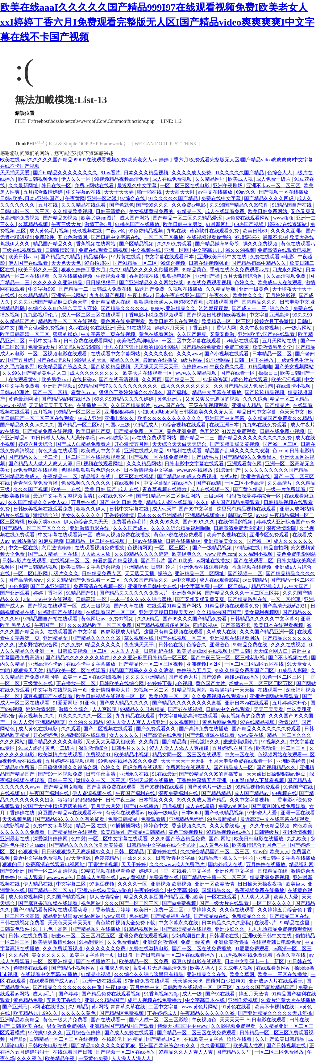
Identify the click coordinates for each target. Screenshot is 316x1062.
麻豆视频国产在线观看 (48, 696)
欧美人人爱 (286, 896)
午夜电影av (140, 295)
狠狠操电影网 (177, 276)
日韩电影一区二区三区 (25, 211)
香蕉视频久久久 (189, 825)
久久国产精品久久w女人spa (38, 502)
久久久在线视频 (289, 644)
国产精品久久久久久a (124, 308)
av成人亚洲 (89, 418)
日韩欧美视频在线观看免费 (43, 508)
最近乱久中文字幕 (137, 185)
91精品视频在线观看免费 (232, 605)
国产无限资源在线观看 (210, 735)
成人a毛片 (44, 993)
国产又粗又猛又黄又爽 (200, 599)
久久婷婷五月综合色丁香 (285, 909)
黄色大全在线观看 (58, 450)
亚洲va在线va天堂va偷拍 (104, 890)
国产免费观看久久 (156, 728)
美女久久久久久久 (81, 515)
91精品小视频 (96, 974)
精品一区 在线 (92, 825)
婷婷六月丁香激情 (274, 321)
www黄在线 (251, 735)
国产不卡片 (153, 560)
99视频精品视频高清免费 (122, 179)
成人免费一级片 (274, 179)
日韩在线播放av (183, 541)
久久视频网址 (184, 722)
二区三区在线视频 (134, 476)
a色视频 (184, 683)
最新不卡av (275, 237)
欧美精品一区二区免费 (144, 961)
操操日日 (268, 373)
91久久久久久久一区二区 (85, 715)
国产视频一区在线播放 (284, 192)
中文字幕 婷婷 (183, 890)
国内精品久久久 (259, 302)
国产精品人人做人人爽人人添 (41, 463)
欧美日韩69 (255, 230)
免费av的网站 (233, 806)
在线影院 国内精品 (123, 1039)
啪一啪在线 (150, 192)
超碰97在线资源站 (287, 224)
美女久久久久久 (49, 955)
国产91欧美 (180, 560)
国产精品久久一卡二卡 (33, 457)
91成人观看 (31, 877)
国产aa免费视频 (179, 903)
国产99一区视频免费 (61, 774)
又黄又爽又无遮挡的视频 (213, 399)
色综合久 (196, 644)
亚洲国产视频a (59, 386)
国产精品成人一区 (234, 767)
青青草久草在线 (128, 1006)
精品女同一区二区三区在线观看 (187, 754)
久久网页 (152, 379)
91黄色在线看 (236, 1006)
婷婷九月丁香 (154, 871)
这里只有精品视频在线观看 (247, 508)
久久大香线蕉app (228, 825)
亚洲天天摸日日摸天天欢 (166, 612)
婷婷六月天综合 (36, 444)
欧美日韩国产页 (94, 431)
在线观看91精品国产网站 (174, 605)
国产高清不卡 (236, 625)
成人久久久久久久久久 (95, 373)
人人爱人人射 (125, 651)
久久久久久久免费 (106, 948)
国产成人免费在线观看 (129, 1032)
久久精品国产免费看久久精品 (280, 418)
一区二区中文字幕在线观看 (192, 340)
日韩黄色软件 (15, 929)
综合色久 (280, 308)
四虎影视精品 (15, 825)
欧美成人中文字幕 (101, 450)
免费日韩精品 (123, 819)
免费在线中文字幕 (221, 198)
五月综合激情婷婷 (43, 192)
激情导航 (288, 722)
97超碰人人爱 (262, 812)
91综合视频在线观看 (184, 424)
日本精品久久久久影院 (227, 922)
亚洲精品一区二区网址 (200, 573)
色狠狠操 (28, 851)
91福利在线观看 (185, 450)
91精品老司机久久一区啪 (226, 858)
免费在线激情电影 (149, 948)
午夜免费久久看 (227, 366)
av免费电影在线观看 (36, 470)
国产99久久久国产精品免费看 (195, 618)
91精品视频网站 (190, 690)
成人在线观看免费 (225, 211)
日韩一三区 (61, 780)
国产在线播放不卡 (96, 961)
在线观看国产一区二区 (111, 612)
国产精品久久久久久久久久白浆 (68, 987)
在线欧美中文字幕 (204, 1039)
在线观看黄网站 (274, 968)
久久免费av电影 (189, 205)
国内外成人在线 (226, 864)
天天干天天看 (269, 709)
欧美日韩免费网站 (268, 211)
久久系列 (18, 955)
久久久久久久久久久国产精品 (277, 470)
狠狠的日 (12, 864)
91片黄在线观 (126, 256)
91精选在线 (248, 547)
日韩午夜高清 (101, 774)
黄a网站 (99, 1006)
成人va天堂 (164, 508)
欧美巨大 (296, 883)
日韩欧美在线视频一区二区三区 (198, 987)
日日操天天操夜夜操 (260, 883)
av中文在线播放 (216, 192)
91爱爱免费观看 (239, 431)
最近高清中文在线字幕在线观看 (275, 819)
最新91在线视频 (135, 327)
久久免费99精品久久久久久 (91, 644)
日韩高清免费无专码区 (239, 528)
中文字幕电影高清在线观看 (188, 715)
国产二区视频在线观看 (108, 728)
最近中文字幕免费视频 (38, 858)
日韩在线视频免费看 (23, 922)
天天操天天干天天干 (157, 366)
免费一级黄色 (196, 942)
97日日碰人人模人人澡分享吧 (63, 437)
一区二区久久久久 (272, 903)
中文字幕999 (42, 289)
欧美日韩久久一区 (38, 269)
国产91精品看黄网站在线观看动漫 (51, 909)
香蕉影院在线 (144, 276)
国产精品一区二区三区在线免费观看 (197, 1032)
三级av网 (214, 496)
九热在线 (176, 230)
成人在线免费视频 (172, 179)
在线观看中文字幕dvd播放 (50, 974)
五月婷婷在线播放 (266, 864)
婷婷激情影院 (41, 709)
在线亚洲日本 (224, 424)
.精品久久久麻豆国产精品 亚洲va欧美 (164, 896)
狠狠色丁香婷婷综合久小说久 (131, 392)
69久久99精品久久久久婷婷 (124, 399)
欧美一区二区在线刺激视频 (93, 677)
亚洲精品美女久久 (224, 541)
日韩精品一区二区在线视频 (95, 541)
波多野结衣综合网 (38, 644)
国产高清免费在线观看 (112, 786)
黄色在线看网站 (157, 334)
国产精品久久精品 (60, 256)
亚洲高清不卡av (46, 664)
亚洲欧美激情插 (231, 942)
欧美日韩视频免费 (38, 179)
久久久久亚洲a (287, 230)
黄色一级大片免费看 (66, 1019)
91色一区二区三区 (282, 677)
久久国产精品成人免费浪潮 (244, 386)
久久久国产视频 (31, 489)
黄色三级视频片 (186, 832)
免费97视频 (122, 618)
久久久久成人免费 (192, 172)
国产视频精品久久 (276, 767)
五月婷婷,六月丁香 (233, 748)
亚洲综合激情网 (160, 942)
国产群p (17, 1039)
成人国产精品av (252, 793)
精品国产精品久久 (53, 243)
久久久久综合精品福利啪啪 (181, 528)
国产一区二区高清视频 (53, 871)
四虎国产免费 (150, 289)
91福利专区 (92, 942)
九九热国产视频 (107, 295)
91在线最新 (164, 774)
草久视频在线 (139, 638)
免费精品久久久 (250, 916)
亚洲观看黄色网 (245, 463)
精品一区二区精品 (290, 399)
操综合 (165, 573)
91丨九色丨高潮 (51, 929)
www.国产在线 (170, 405)
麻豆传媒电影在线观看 (197, 961)
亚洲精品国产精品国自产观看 (122, 1026)
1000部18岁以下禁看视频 (257, 780)
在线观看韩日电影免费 (277, 942)
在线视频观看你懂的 (209, 237)
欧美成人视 (241, 179)
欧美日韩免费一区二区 (159, 909)
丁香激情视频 (103, 864)
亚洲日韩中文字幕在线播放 (285, 858)
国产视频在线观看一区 (53, 605)
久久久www (189, 353)
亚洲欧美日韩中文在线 (222, 256)
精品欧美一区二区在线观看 (68, 321)
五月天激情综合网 (243, 276)
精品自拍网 (276, 547)
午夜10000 (117, 987)
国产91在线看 (220, 993)
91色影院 (18, 586)
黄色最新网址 (23, 399)
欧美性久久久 (248, 295)
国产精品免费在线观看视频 (111, 993)
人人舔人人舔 (96, 554)
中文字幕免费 (195, 586)
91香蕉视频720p (162, 993)
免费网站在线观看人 (188, 767)
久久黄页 (149, 741)
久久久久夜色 (158, 353)
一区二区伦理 (286, 599)
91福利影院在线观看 (84, 735)
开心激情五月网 (132, 444)
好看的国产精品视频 (116, 560)
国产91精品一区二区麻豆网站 (169, 496)
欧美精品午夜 (60, 1058)
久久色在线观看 (238, 909)
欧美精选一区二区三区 (227, 321)
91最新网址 (219, 224)
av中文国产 (297, 586)
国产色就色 (121, 205)
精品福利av (96, 256)
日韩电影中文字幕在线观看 (194, 463)
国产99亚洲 (13, 871)
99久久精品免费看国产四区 (245, 670)
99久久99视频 (240, 250)
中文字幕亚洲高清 (269, 314)
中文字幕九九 (207, 250)
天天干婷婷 (134, 864)
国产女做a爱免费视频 (42, 327)
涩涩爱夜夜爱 (214, 308)
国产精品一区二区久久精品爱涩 (188, 217)
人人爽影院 (105, 709)
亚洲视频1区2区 (204, 664)
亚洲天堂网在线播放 (152, 780)
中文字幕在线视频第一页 (61, 690)
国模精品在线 (273, 871)
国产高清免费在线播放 (204, 728)
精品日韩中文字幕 (257, 411)
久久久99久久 (165, 521)
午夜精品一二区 (61, 476)
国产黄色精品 (248, 489)
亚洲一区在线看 (298, 812)
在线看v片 (266, 922)
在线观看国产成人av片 (54, 980)
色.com (279, 450)
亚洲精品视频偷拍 (205, 515)
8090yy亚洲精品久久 (174, 308)
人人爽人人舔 (255, 896)
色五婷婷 (209, 431)
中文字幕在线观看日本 (169, 256)
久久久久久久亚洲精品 (58, 282)
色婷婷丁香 (160, 683)
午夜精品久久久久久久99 (208, 1013)
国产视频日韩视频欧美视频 (217, 314)
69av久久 (246, 192)
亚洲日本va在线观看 (247, 702)
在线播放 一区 (93, 405)
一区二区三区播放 (164, 237)
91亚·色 (88, 702)
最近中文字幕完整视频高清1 (64, 496)
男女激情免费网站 (67, 1026)
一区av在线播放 (146, 541)
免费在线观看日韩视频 (103, 250)
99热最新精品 (222, 819)
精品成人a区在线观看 (170, 502)
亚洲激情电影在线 (90, 528)
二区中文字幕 (163, 1006)
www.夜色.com (220, 554)
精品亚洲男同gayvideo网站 (72, 916)
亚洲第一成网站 (69, 295)
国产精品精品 (216, 793)
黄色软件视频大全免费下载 (126, 922)
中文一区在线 (23, 547)
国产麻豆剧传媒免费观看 (279, 806)
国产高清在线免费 (162, 735)
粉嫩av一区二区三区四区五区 (261, 683)
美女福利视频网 (262, 612)
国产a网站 (220, 838)
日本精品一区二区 (272, 353)
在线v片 (229, 476)
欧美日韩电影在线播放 (259, 838)
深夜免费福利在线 (178, 793)
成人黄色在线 (214, 845)
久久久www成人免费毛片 (177, 864)
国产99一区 (259, 541)
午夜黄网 (75, 198)
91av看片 (111, 172)
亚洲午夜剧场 (228, 185)
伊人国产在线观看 (28, 263)
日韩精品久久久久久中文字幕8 (264, 618)
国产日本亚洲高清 (50, 586)
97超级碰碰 (247, 237)
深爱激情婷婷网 (51, 838)
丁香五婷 (198, 327)
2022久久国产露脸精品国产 (265, 987)
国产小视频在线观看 (227, 353)
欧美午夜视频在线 (226, 534)
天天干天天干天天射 (183, 761)
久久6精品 (148, 618)
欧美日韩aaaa (23, 256)
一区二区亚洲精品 (53, 961)
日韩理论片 (164, 567)
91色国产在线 (298, 786)
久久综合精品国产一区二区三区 (215, 851)
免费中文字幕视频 (53, 825)
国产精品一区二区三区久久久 (35, 528)
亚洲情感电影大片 (111, 690)
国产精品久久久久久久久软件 (78, 657)
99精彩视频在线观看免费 (108, 871)
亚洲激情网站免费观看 (274, 696)
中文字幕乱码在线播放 (168, 483)
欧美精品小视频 (132, 754)
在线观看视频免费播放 (100, 547)
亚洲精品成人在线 (111, 302)
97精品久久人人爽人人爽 (186, 1052)
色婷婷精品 (107, 858)
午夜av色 (116, 230)
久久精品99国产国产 (219, 612)
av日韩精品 (255, 580)
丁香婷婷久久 (202, 909)
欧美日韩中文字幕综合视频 (91, 567)
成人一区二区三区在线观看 (91, 314)
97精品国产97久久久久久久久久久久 (118, 386)
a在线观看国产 (222, 302)
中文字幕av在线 (84, 192)
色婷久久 (245, 282)
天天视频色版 (17, 819)
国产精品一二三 (198, 437)
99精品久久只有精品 (143, 709)
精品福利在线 (96, 476)
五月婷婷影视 (281, 295)
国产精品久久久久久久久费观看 (267, 728)
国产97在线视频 (186, 709)
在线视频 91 (13, 793)
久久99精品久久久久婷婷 (142, 554)
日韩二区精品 (129, 851)
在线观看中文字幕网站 (116, 353)
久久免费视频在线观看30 (219, 696)
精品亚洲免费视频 (270, 877)
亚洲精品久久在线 (207, 974)
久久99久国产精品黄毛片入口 (35, 373)
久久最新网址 (23, 185)
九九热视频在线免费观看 (246, 955)
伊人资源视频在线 (92, 793)
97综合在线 (133, 198)
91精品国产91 (81, 593)
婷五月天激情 (254, 993)
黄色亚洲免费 (182, 431)
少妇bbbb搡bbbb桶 (157, 411)
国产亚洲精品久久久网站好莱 (152, 282)
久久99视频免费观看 (233, 1026)
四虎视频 (172, 806)
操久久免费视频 (261, 243)
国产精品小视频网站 (74, 968)
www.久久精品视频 (197, 373)
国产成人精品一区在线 (53, 554)
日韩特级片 (267, 832)
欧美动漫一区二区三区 (281, 748)
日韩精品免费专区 (102, 573)
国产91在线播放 (142, 806)
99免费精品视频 (146, 230)
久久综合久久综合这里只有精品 (149, 974)
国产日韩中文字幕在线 (116, 237)
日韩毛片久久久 (129, 748)
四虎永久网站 (287, 269)
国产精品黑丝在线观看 (73, 832)
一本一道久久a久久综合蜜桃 (141, 599)
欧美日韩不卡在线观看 (174, 321)
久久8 (202, 502)
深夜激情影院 (281, 528)
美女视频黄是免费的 (152, 211)
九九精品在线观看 (135, 715)
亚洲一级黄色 (254, 289)
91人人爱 (23, 722)
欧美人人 (279, 851)
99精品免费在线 (250, 644)
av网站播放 (24, 541)
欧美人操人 (203, 968)
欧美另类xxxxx (44, 521)
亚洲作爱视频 (243, 1000)
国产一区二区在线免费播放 (202, 948)
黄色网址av (93, 618)
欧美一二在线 (66, 489)
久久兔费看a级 (123, 942)
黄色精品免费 (28, 1000)
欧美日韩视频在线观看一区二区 (111, 696)
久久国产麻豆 (192, 334)
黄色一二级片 (60, 748)
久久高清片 (280, 483)
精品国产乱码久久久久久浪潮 (237, 450)
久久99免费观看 (175, 243)
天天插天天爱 (15, 172)
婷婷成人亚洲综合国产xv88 (285, 521)
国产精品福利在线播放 (66, 399)
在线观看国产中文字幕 (73, 631)
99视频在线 (284, 793)
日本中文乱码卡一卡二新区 (255, 961)
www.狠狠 (115, 916)
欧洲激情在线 (255, 476)
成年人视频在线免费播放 (155, 1000)
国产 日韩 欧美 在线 (22, 1026)
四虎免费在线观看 (143, 767)
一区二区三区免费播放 (279, 1052)
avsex (261, 515)
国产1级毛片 (206, 457)
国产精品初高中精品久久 (259, 263)
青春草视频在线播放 (165, 489)
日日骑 (126, 955)
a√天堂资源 (79, 858)
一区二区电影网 (31, 573)
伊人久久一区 (76, 179)
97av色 (260, 851)
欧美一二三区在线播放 (283, 974)
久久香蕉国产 (215, 1045)
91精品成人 (146, 424)
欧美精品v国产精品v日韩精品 (133, 832)
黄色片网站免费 (220, 722)
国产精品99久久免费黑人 (250, 457)
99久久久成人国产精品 (202, 799)
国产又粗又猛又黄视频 (235, 444)
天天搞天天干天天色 (51, 405)
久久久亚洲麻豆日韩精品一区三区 (150, 657)
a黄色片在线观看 (250, 379)
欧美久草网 (243, 974)
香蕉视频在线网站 (96, 243)
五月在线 (48, 205)
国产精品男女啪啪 (64, 786)
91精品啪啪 (259, 366)
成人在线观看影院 (219, 580)
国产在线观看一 (109, 1019)
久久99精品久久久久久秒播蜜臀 (144, 269)
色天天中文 (293, 411)
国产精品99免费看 (201, 347)
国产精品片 (278, 405)
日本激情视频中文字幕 (149, 470)
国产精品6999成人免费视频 (187, 476)
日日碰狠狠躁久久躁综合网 (68, 767)
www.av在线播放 (195, 470)
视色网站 (91, 903)
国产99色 (212, 677)
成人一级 (192, 993)
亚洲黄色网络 (187, 593)
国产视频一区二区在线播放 (126, 1052)
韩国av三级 (118, 424)
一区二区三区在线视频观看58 (94, 457)
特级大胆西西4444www (183, 1026)
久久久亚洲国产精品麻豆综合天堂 (51, 302)
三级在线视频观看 (22, 250)
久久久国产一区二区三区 (132, 903)
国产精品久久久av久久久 (27, 424)
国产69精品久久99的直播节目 (211, 774)
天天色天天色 (66, 263)
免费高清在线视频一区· (99, 586)
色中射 (78, 838)
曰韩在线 (299, 1019)
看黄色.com (84, 392)
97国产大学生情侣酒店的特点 (56, 806)
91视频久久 (274, 741)
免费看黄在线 (164, 877)
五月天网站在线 (280, 340)
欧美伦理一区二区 (169, 696)
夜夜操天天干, (140, 644)
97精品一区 (190, 211)
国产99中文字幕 (196, 508)
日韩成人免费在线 (112, 289)
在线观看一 (271, 690)
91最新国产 (229, 470)
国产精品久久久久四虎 (269, 198)
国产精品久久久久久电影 (56, 741)
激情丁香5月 (99, 224)
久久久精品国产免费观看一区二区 (84, 580)
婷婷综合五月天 (195, 670)
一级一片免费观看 (286, 489)
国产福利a (177, 392)
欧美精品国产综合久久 (63, 366)
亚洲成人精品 (246, 405)
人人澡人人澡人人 (131, 1058)
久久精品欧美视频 (73, 211)
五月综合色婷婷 (84, 1032)
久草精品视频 (33, 224)
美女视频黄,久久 (36, 715)
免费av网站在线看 (95, 185)
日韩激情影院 (60, 250)
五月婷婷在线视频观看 (70, 761)
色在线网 (139, 916)
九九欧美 (297, 838)
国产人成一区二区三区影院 (159, 1019)
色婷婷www (194, 366)
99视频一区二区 (152, 690)
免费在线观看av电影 (272, 256)
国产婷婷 (68, 993)
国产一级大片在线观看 (224, 903)
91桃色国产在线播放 (138, 224)
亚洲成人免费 (114, 968)
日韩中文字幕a (44, 340)
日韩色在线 (171, 644)
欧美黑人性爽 (248, 1045)
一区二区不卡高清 (244, 483)
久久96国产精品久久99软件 (239, 205)
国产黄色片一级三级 (210, 786)
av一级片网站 (297, 327)
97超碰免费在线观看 (148, 980)
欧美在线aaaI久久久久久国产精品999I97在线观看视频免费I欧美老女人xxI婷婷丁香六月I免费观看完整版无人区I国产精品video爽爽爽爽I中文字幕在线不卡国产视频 (157, 22)
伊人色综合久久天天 (86, 521)
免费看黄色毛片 (130, 521)
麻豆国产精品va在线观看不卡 (70, 812)
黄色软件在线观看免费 (214, 230)
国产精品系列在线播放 (96, 929)
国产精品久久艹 (234, 1052)
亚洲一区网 (177, 250)
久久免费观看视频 (63, 948)
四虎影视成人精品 (121, 631)
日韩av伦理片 (15, 392)
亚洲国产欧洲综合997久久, (168, 1045)
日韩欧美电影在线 (48, 1045)
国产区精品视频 (137, 243)
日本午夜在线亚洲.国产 (181, 295)
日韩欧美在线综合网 (122, 683)
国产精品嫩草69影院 (218, 243)
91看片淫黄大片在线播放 (288, 1000)
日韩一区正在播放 (254, 360)
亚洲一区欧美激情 (215, 883)
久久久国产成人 (131, 528)
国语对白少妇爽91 (226, 980)
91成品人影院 (292, 670)
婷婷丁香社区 (48, 593)
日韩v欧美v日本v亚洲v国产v (31, 198)
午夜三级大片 (66, 224)
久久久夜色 (30, 1058)
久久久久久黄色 (79, 1013)
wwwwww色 (60, 877)
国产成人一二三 (250, 308)
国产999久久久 (152, 205)
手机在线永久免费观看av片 (240, 269)
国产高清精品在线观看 (187, 929)
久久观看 (71, 728)
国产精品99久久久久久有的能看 (70, 819)
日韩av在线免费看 (28, 935)
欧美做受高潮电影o (138, 340)
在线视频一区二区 (70, 560)
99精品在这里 (295, 922)
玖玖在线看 (240, 1039)
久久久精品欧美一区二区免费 (100, 625)
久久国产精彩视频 (66, 896)
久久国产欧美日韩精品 (280, 1039)
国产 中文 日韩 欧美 (121, 502)
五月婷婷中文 (145, 987)
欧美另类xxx (55, 379)
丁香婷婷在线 (162, 851)
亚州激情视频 (297, 832)
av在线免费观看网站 (154, 437)
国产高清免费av (26, 580)
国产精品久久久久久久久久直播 (187, 702)
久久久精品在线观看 (84, 205)
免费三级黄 (237, 347)
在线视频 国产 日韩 (229, 651)
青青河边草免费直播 (36, 483)
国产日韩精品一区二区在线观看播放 (176, 955)
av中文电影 (184, 580)
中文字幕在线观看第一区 (66, 534)
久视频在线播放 (186, 289)
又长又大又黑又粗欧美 (111, 741)
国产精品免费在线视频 (48, 431)
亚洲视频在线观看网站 (235, 638)
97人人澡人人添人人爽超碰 (179, 748)
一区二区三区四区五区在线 (254, 664)
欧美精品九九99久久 (36, 1013)
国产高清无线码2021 (285, 605)
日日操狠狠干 (101, 282)
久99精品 (78, 1006)
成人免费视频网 (26, 896)
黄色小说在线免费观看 (179, 534)
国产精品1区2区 (164, 1039)
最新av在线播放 (160, 360)
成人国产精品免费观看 (235, 502)
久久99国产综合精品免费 (178, 838)
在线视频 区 (127, 483)
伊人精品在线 (38, 883)
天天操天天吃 (188, 980)
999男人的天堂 (91, 360)
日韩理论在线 (224, 935)
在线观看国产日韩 (73, 1052)
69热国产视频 (249, 224)
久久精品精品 (33, 295)
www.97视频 (13, 405)
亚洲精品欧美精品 (20, 1019)
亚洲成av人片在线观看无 (276, 980)
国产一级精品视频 (212, 547)
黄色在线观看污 (298, 243)
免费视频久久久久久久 (86, 483)
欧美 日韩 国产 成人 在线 (112, 489)
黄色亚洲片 (170, 399)
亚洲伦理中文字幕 (235, 871)
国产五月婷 (21, 360)
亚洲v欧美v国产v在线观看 (267, 334)
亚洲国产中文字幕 (225, 418)
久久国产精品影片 (131, 405)
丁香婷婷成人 (162, 1013)
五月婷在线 (84, 502)
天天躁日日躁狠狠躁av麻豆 (277, 774)
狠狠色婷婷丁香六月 (84, 269)
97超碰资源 (216, 379)
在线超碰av (84, 379)
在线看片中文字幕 (192, 871)
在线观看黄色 (23, 379)
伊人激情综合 (104, 896)
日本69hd (191, 812)
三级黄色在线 (38, 683)
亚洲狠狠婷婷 (119, 411)
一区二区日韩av (231, 586)
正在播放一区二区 (76, 683)
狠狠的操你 (66, 334)
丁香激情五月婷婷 (111, 909)
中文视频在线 (146, 250)
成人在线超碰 (200, 806)
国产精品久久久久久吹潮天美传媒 (86, 845)
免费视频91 (99, 754)
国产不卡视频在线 (288, 657)
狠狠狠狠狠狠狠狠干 (80, 799)
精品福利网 (301, 864)
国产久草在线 (129, 605)
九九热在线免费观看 (265, 424)
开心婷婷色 (46, 735)
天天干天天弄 (119, 192)
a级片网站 (192, 360)
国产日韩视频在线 (286, 1045)
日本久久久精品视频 (146, 172)
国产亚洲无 (15, 1006)
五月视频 (43, 411)
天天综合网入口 (271, 651)
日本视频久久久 (157, 799)
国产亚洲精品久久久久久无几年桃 (275, 1013)
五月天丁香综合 (64, 1000)
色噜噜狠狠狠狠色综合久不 (91, 470)
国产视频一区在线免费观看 (159, 457)
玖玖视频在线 (87, 230)
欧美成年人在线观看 (280, 282)
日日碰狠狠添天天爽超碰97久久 (76, 851)
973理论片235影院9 (80, 347)
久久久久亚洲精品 (145, 677)
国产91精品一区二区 (135, 263)
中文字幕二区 (71, 883)
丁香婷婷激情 (119, 515)
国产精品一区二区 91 (51, 890)
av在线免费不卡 (116, 496)
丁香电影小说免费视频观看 (154, 314)
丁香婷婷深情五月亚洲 (202, 780)
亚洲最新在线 (15, 838)
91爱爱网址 (65, 702)
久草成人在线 (221, 631)
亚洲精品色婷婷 (187, 819)
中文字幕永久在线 (179, 922)
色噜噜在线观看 (31, 968)
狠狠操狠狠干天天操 (233, 690)
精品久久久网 (125, 360)
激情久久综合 (74, 709)
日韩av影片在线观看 (25, 560)
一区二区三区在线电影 (185, 185)
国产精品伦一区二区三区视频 (151, 664)
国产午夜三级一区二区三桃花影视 (228, 657)
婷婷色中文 (156, 825)
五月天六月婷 (106, 806)
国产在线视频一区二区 (182, 638)
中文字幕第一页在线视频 (108, 334)
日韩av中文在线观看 (228, 709)
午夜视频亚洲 (111, 276)
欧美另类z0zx (191, 651)
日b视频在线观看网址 (100, 463)
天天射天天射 (180, 192)
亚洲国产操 (208, 276)
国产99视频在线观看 (162, 786)
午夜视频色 (205, 1019)
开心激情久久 (205, 741)
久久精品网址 (210, 179)
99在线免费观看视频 (209, 282)
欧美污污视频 (286, 379)
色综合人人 (280, 172)
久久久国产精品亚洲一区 (267, 631)
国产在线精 (209, 483)
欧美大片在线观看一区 (148, 373)
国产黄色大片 (183, 677)
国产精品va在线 (211, 916)
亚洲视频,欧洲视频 (172, 883)
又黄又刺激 (223, 334)
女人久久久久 (124, 735)
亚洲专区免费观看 (269, 534)
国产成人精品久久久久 (124, 702)
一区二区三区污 (172, 547)
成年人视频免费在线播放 (123, 534)
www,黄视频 (133, 877)
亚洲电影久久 (119, 418)
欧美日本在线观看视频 (279, 625)
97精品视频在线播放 (229, 832)
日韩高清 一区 (92, 599)
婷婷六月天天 (170, 327)
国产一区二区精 (51, 392)
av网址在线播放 (213, 560)
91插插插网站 (125, 825)
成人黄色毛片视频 (49, 230)
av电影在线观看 (242, 340)
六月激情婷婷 (56, 547)
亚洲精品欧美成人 (20, 476)
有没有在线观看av (126, 812)
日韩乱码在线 (159, 651)
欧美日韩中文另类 (183, 224)
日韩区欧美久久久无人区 (207, 411)
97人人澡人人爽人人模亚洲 (136, 722)
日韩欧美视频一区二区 (83, 651)
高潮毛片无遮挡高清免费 (160, 968)
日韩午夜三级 (121, 799)
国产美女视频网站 (294, 366)
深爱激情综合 (93, 748)
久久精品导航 (221, 289)
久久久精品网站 (144, 463)
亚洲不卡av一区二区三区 (273, 185)
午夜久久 (219, 295)
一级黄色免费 (93, 1058)
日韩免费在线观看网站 (89, 340)
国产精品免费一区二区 (139, 431)
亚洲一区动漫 (102, 198)
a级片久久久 (65, 573)
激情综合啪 (46, 515)
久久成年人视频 (236, 968)
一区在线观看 (222, 896)
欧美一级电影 (163, 812)
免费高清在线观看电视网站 (55, 864)
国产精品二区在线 (290, 916)
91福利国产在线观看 (61, 612)
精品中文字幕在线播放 (217, 392)
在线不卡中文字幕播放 (91, 664)
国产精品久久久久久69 (96, 638)
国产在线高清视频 (119, 379)
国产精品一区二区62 (80, 424)
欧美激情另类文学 (272, 347)
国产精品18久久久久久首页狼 (103, 1045)
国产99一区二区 (280, 444)
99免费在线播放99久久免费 (128, 761)
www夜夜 (283, 217)
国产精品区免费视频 (122, 1013)
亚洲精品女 (136, 567)
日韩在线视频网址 (209, 263)
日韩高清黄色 (111, 211)
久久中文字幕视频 (250, 799)
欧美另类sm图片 (99, 217)
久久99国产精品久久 (146, 580)
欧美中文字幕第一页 (92, 955)
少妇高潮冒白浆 (189, 935)
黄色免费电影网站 (296, 554)
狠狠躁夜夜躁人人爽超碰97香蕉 (169, 302)
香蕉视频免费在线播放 (260, 890)
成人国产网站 (135, 217)
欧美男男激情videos (55, 942)
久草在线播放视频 (73, 276)
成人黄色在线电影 (38, 728)
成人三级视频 (96, 605)
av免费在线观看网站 (248, 217)
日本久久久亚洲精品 (160, 515)
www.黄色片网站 (200, 1006)
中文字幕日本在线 (205, 1000)
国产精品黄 (175, 741)
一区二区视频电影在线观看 (58, 353)
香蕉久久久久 (138, 858)
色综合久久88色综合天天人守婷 (63, 308)
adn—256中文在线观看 (48, 599)
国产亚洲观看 (15, 593)
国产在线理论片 (54, 360)
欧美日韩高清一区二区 (25, 334)
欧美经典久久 (187, 554)
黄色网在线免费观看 (123, 321)
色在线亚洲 (102, 327)
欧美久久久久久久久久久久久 (170, 418)
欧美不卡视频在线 (275, 1006)
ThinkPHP (25, 143)
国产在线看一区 (238, 373)
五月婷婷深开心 (290, 702)
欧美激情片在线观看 (61, 754)
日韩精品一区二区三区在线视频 (64, 1039)
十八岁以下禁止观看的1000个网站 (141, 347)
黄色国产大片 (211, 683)
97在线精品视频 (258, 722)
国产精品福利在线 (171, 916)
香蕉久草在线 (291, 955)
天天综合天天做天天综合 (180, 444)
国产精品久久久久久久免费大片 (134, 593)
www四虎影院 (114, 437)
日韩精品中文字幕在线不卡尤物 (162, 845)
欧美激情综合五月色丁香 (260, 845)
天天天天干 (232, 1019)
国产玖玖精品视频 (111, 366)
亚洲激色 (220, 644)
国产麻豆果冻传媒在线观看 (48, 903)
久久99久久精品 (86, 722)
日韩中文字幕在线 (129, 508)
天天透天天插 (140, 573)
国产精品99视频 (61, 217)
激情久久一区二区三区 (101, 780)
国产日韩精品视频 (38, 567)
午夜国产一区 (49, 625)
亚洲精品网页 (50, 722)
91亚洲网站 (219, 360)
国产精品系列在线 (248, 599)
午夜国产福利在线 (49, 793)
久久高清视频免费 (286, 276)
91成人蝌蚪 (30, 748)
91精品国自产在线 (292, 205)
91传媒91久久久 (46, 1032)
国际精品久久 (217, 890)
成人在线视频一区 (210, 489)
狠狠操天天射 (28, 670)
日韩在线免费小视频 (283, 431)
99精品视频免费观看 (258, 786)
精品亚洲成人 (266, 586)
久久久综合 (255, 399)
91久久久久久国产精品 (239, 172)
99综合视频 (173, 263)
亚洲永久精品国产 (105, 1000)
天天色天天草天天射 (71, 922)
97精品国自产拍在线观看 (51, 618)
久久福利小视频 (256, 554)
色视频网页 (139, 547)
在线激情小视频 (294, 386)
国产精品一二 (74, 289)
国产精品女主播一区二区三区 (214, 877)
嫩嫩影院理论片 (241, 741)
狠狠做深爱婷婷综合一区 (254, 496)
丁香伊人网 (224, 327)
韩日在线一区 (56, 185)
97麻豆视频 (102, 883)
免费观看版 (154, 819)
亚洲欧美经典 (291, 761)
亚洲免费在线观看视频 (204, 567)
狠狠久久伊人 (91, 508)
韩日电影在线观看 (267, 1019)
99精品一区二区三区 (79, 411)
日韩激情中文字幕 (176, 858)
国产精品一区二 (183, 379)
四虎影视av (205, 625)
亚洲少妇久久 (230, 929)
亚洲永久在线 (134, 774)
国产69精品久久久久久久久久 (65, 172)
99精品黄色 (195, 269)
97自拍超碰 (97, 263)
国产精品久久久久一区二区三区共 (242, 593)
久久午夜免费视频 (259, 327)
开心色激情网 (73, 237)
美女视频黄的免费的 (244, 715)
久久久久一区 (133, 883)
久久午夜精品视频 (270, 825)
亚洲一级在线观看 (102, 980)
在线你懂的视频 (236, 521)
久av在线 (78, 327)
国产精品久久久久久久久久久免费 (255, 437)
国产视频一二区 (246, 573)
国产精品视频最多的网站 (163, 625)
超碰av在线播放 (242, 677)
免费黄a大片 (42, 347)
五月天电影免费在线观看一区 (241, 761)
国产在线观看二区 (254, 560)
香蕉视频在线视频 (252, 567)
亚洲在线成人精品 (144, 450)
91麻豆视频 (51, 541)
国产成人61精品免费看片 (84, 444)
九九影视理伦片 (41, 314)
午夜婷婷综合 (149, 890)
